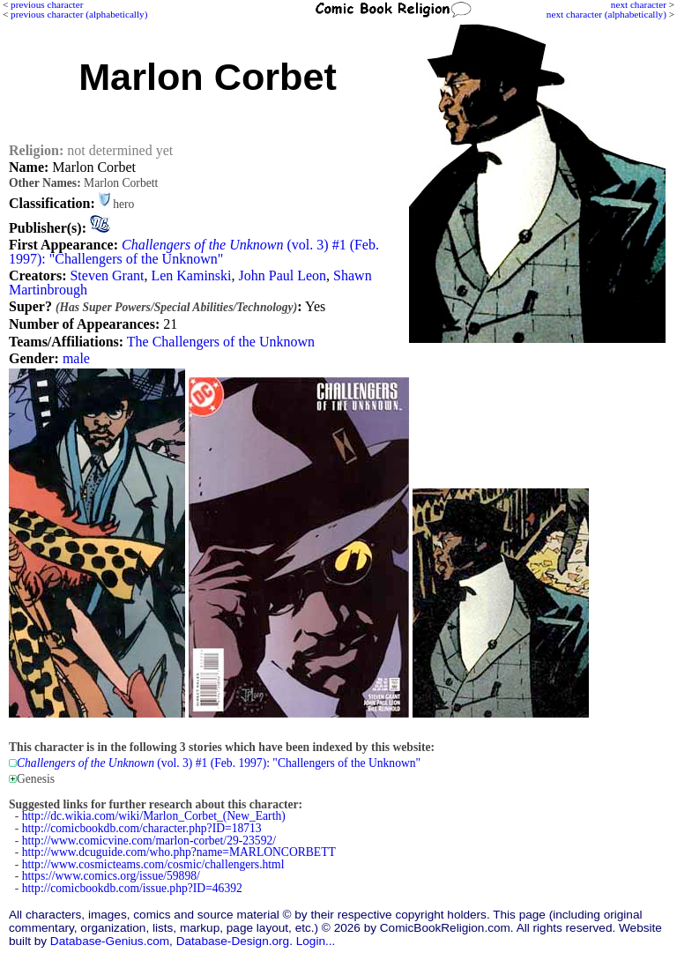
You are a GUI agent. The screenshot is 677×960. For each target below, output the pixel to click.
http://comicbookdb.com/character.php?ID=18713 (142, 828)
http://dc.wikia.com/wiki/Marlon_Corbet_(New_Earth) (154, 815)
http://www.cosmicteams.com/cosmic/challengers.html (153, 864)
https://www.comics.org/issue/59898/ (111, 875)
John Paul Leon (283, 275)
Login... (316, 941)
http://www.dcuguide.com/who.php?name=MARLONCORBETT (179, 852)
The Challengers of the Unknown (221, 341)
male (76, 358)
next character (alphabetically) (606, 14)
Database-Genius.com (109, 941)
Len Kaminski (191, 275)
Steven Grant (107, 275)
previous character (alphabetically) (79, 14)
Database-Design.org (232, 941)
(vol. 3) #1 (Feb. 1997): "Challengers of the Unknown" (194, 251)
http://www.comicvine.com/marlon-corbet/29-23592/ (149, 840)
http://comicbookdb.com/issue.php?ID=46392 (132, 888)
